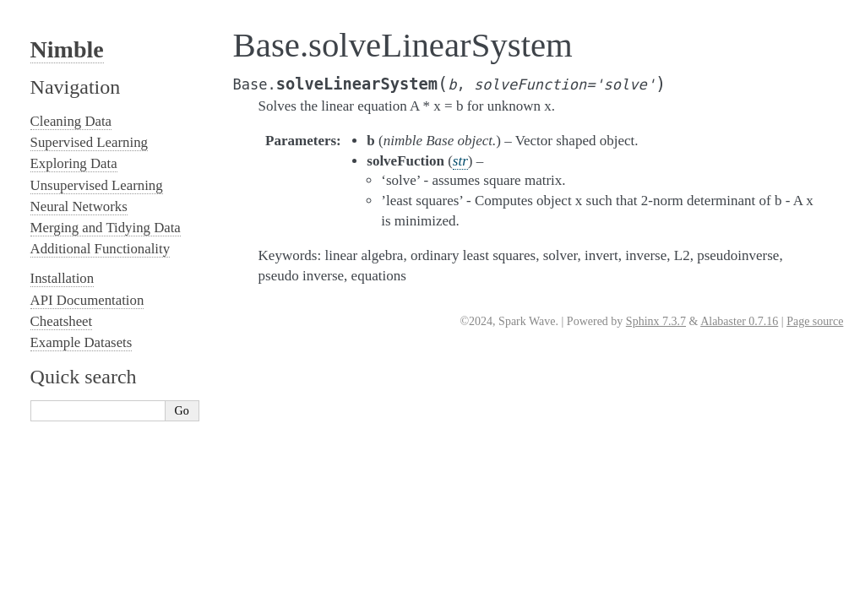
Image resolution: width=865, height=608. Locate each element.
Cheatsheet (61, 321)
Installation (62, 278)
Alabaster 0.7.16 (739, 321)
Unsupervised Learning (96, 185)
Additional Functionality (100, 249)
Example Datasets (81, 342)
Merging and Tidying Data (105, 228)
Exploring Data (73, 163)
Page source (814, 321)
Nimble (67, 49)
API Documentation (87, 300)
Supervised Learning (89, 142)
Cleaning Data (71, 121)
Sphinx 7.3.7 (656, 321)
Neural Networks (79, 206)
